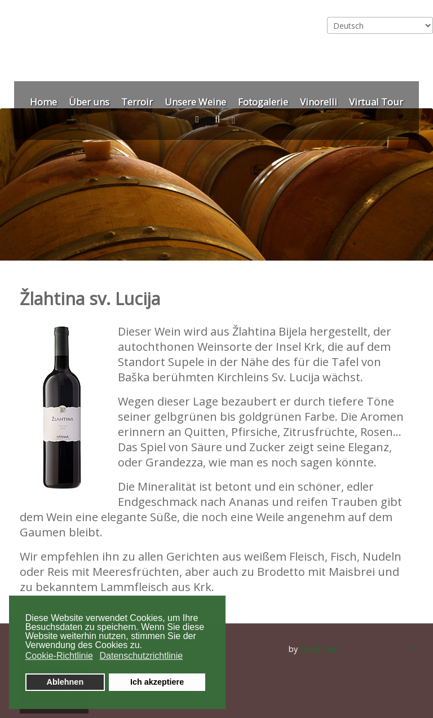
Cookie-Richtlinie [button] (59, 655)
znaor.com (319, 649)
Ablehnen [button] (65, 681)
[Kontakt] (199, 119)
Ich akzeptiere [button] (157, 681)
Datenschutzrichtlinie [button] (141, 655)
